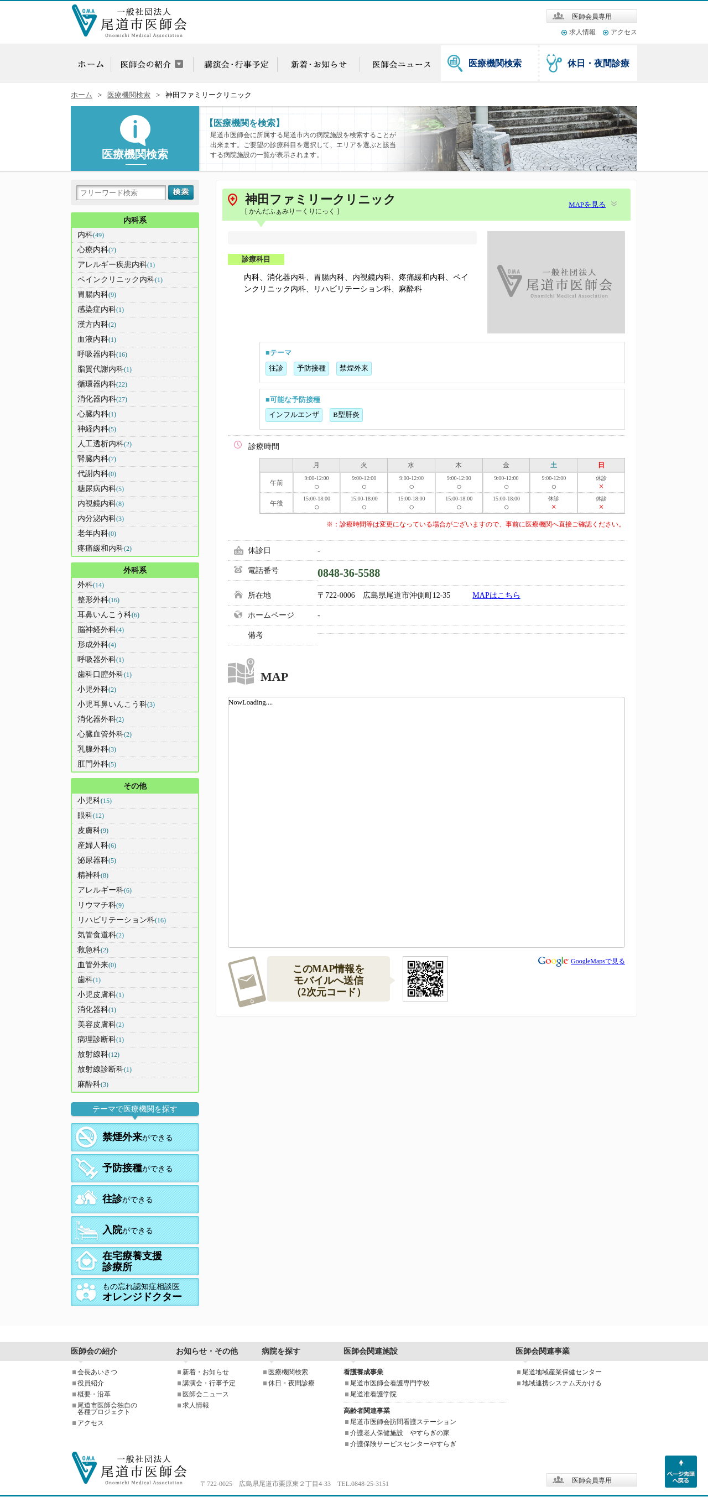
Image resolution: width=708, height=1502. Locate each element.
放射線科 (98, 1054)
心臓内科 (96, 414)
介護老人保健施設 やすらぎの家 (400, 1433)
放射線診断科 (104, 1069)
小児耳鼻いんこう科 (116, 704)
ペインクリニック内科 (120, 279)
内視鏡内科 (100, 503)
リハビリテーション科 (121, 920)
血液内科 (96, 339)
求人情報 (582, 32)
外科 (90, 585)
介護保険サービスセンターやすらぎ (403, 1444)
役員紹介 (90, 1383)
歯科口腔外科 (104, 674)
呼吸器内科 (102, 354)
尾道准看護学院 (373, 1394)
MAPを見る (587, 204)
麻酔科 (92, 1084)
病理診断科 (100, 1039)
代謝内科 (96, 474)
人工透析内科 (104, 444)
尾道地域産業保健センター (562, 1372)
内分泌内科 (100, 518)
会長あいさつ (97, 1372)
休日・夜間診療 (598, 63)
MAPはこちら (496, 595)
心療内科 (96, 250)
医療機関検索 (495, 63)
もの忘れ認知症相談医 (142, 1292)
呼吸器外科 (100, 659)
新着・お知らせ (206, 1372)
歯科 (89, 980)
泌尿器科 (96, 860)
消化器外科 (100, 719)
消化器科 (96, 1009)
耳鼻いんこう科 (108, 615)
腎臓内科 (96, 459)
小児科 (94, 800)
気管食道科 (100, 935)
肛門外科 (96, 764)
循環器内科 (102, 384)
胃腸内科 (96, 294)
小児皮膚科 (100, 994)
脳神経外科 (100, 629)
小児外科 (96, 689)
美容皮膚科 (100, 1024)
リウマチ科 (100, 905)
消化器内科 (102, 399)
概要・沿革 (94, 1394)
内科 (90, 235)
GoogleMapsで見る (598, 961)
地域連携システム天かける (562, 1383)
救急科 (92, 950)
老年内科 (96, 533)
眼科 (90, 815)
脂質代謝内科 (104, 369)
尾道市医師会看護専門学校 (390, 1383)
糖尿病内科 (100, 488)
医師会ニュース (206, 1394)
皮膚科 (92, 830)
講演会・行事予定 (209, 1383)
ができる (137, 1137)
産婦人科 (96, 845)
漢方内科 (96, 324)
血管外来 (96, 965)
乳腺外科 (96, 749)
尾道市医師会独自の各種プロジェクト (107, 1408)
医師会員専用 (592, 16)
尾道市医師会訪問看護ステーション (403, 1421)
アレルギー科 (104, 890)
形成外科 (96, 644)
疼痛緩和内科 (104, 548)
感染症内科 (100, 309)
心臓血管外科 (104, 734)
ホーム (81, 95)
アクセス (624, 32)
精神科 (92, 875)
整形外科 (98, 600)
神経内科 (96, 429)
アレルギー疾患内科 (116, 264)
